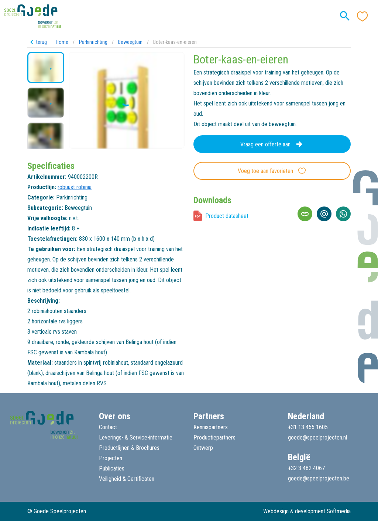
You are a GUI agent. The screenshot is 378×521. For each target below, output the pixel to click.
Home (62, 42)
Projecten (110, 458)
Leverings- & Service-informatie (135, 437)
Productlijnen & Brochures (129, 447)
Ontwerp (203, 447)
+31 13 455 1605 (308, 427)
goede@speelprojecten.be (318, 478)
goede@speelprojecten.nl (317, 437)
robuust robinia (75, 187)
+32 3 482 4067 (306, 468)
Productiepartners (214, 437)
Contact (108, 427)
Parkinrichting (93, 42)
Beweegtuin (130, 42)
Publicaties (111, 468)
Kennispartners (210, 427)
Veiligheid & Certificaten (126, 478)
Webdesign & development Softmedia (307, 511)
